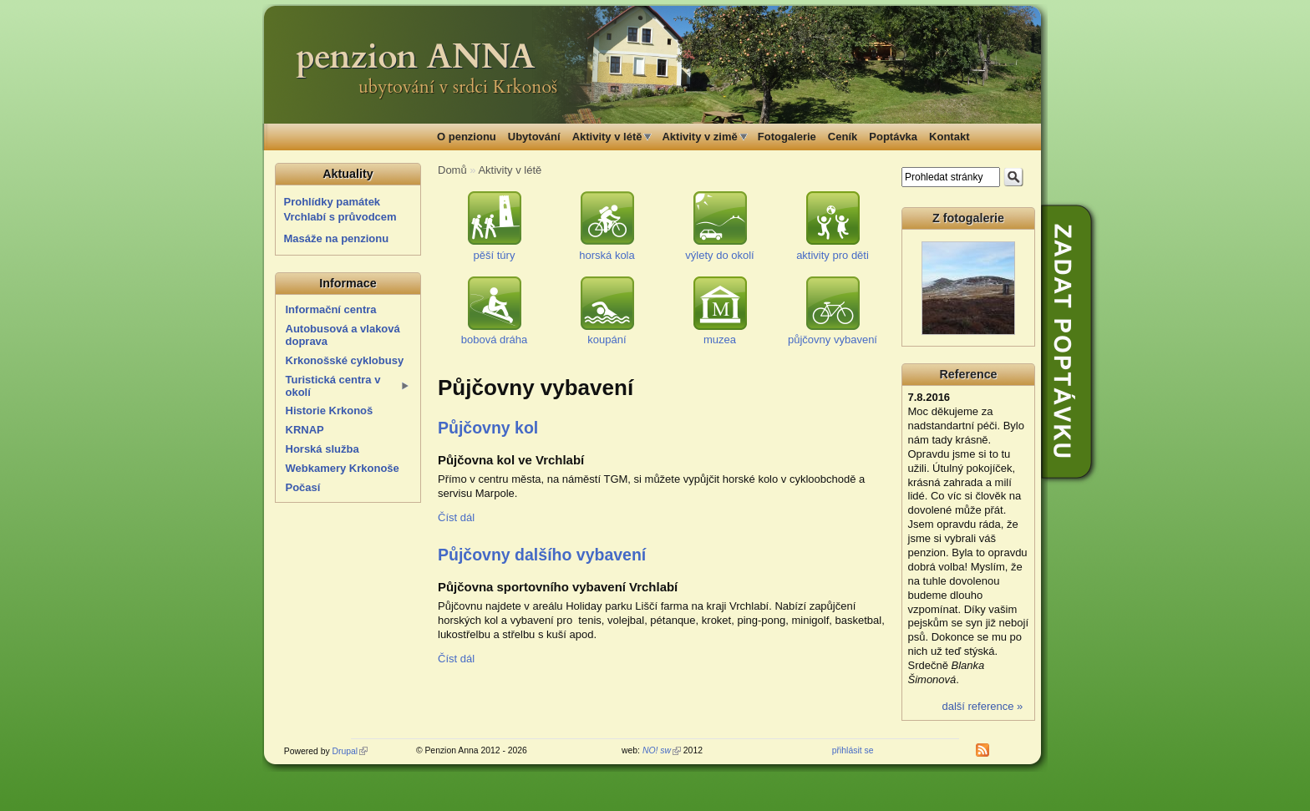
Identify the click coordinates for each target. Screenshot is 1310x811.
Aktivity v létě (607, 136)
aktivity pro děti (832, 255)
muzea (719, 339)
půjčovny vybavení (832, 339)
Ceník (842, 136)
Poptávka (893, 136)
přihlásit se (853, 750)
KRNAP (305, 429)
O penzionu (466, 136)
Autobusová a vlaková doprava (343, 334)
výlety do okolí (719, 255)
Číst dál (456, 517)
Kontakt (949, 136)
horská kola (606, 255)
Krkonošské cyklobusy (345, 360)
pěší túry (494, 255)
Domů (452, 170)
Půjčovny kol (488, 427)
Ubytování (534, 136)
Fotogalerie (787, 136)
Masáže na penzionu (336, 238)
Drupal (350, 751)
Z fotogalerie (968, 218)
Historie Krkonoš (329, 410)
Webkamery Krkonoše (342, 468)
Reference (968, 374)
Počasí (303, 487)
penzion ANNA (415, 57)
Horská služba (322, 449)
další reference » (982, 706)
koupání (606, 339)
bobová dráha (494, 339)
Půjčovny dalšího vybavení (542, 554)
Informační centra (331, 309)
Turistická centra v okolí (333, 385)
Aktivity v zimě (699, 136)
